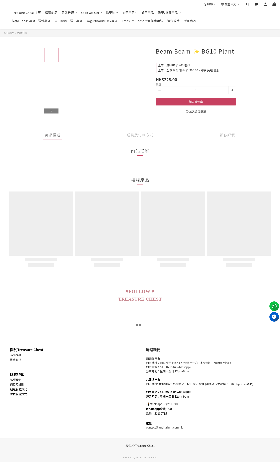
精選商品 (51, 12)
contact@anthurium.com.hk (164, 427)
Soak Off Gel (91, 12)
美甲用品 (130, 12)
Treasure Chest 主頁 (26, 12)
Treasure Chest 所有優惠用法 (142, 21)
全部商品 (9, 33)
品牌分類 (69, 12)
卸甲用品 (147, 12)
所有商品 (190, 21)
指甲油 (112, 12)
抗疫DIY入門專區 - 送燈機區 (31, 21)
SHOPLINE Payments (146, 457)
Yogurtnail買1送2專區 (102, 21)
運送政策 (173, 21)
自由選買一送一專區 (69, 21)
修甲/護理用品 (169, 12)
